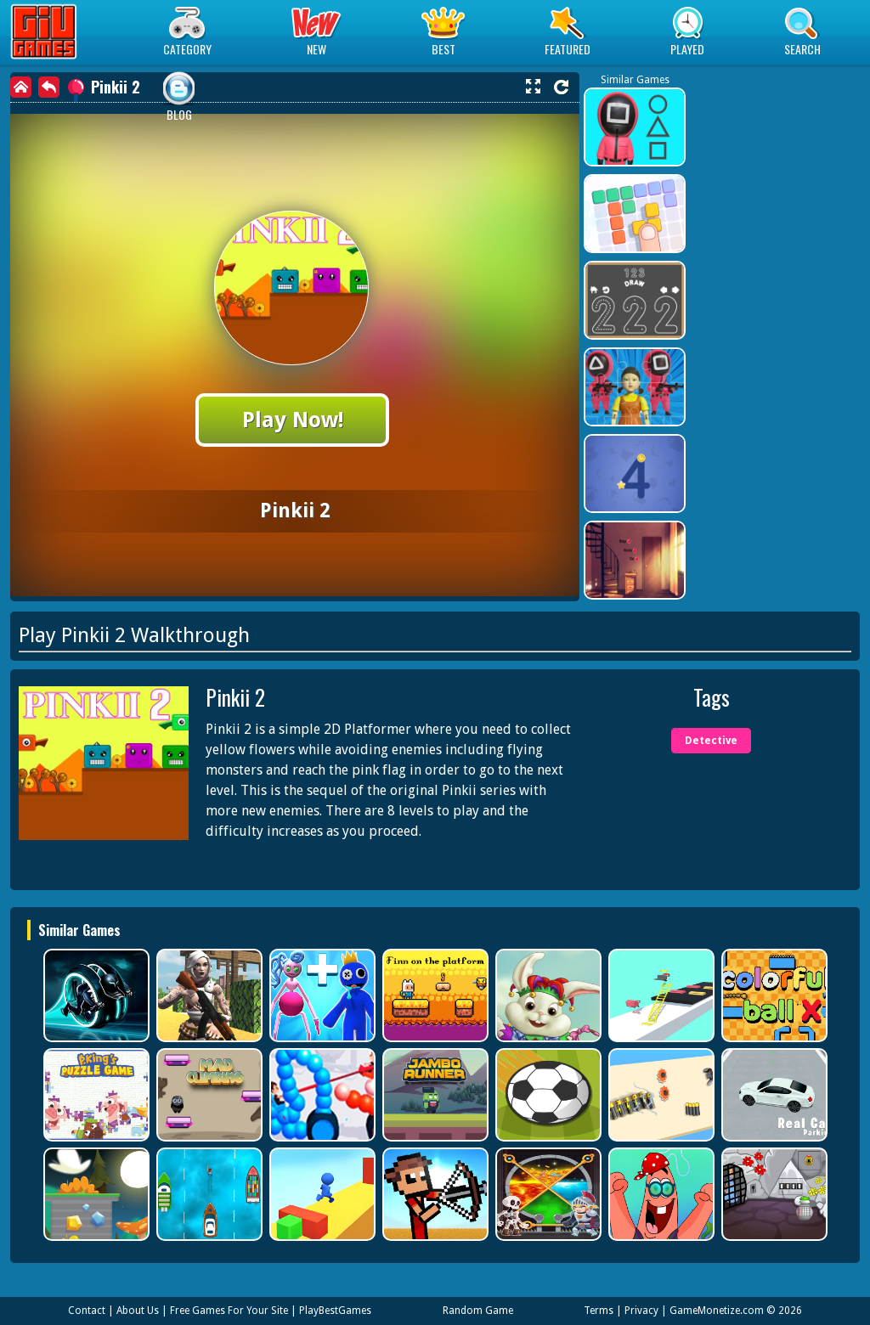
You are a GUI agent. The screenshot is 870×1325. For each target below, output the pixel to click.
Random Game (478, 1311)
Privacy (641, 1311)
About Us (137, 1311)
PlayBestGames (335, 1311)
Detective (711, 741)
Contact (86, 1311)
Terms (598, 1311)
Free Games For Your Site (229, 1311)
